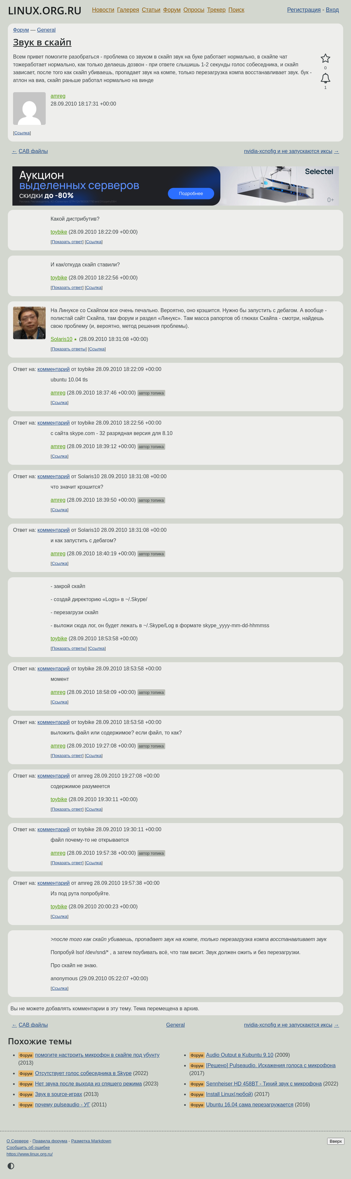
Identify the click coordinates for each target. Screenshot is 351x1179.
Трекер (216, 10)
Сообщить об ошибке (28, 1147)
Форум (172, 10)
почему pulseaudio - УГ (62, 1104)
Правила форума (50, 1140)
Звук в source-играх (58, 1094)
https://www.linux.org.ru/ (30, 1154)
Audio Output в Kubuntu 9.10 (239, 1055)
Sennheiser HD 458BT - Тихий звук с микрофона (264, 1083)
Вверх (336, 1141)
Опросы (193, 10)
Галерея (128, 10)
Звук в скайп (42, 42)
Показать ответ (67, 241)
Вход (332, 10)
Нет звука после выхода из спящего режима (88, 1083)
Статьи (151, 10)
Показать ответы (69, 348)
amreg (58, 96)
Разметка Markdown (91, 1140)
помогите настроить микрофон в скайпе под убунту (97, 1055)
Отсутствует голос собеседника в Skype (83, 1073)
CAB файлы (33, 151)
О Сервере (18, 1140)
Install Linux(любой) (229, 1094)
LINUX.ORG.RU (45, 10)
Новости (103, 10)
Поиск (237, 10)
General (46, 30)
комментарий (54, 369)
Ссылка (22, 132)
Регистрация (304, 10)
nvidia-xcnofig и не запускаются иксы (288, 151)
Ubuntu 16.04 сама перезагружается (250, 1104)
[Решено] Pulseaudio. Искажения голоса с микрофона (271, 1065)
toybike (59, 232)
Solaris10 (61, 339)
